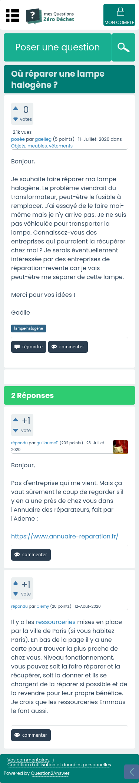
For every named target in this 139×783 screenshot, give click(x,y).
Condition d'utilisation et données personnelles (59, 765)
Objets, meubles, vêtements (42, 146)
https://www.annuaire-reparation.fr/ (65, 536)
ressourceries (56, 622)
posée (18, 139)
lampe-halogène (28, 328)
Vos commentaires (28, 760)
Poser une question (57, 47)
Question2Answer (50, 773)
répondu (19, 443)
